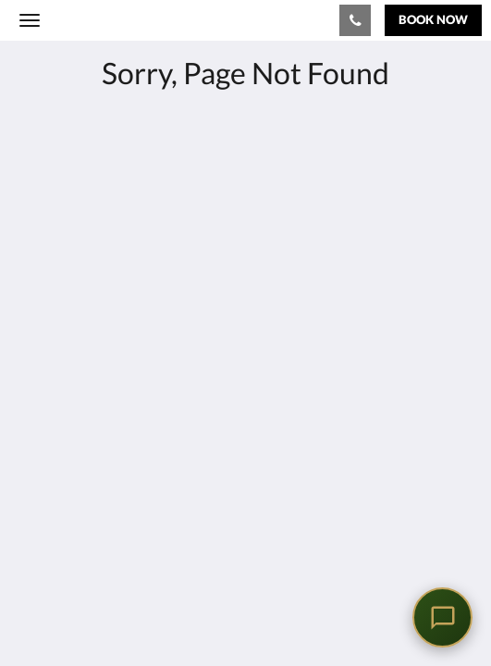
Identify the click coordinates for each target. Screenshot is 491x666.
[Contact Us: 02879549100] (355, 20)
